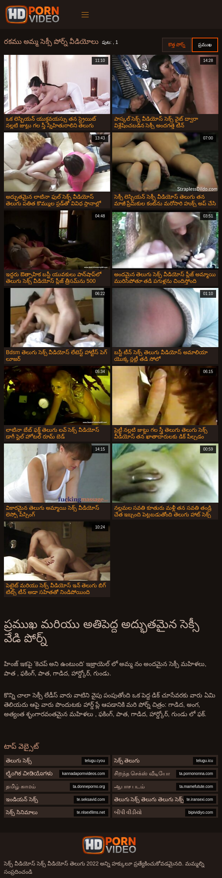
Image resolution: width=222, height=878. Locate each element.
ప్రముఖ (205, 44)
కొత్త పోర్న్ (176, 44)
